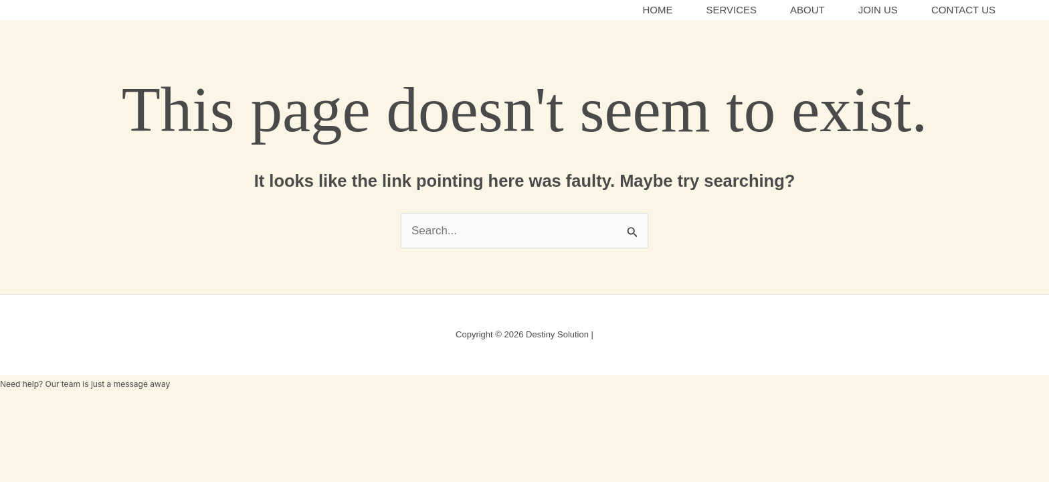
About (807, 9)
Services (731, 9)
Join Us (878, 9)
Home (657, 9)
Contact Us (963, 9)
